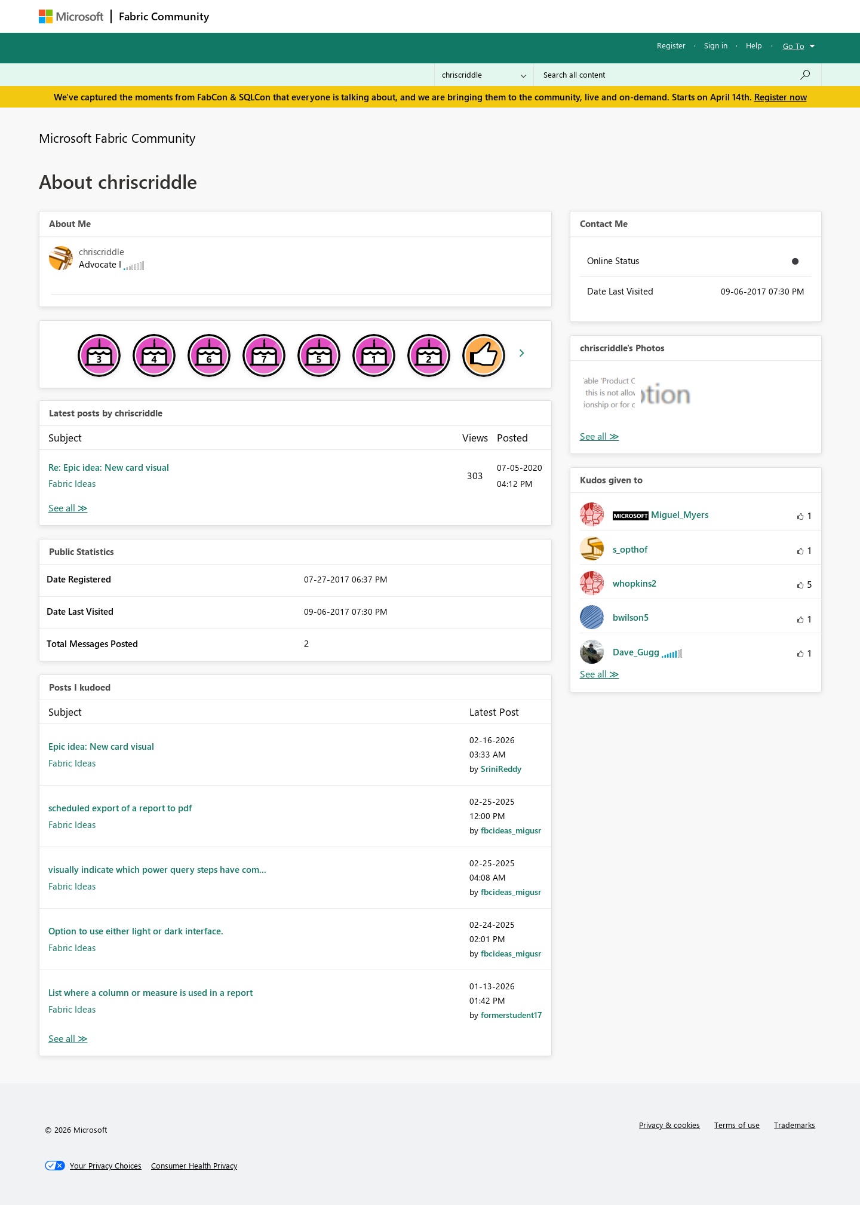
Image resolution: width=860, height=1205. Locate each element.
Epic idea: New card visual (101, 746)
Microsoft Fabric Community (117, 137)
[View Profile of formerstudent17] (511, 1014)
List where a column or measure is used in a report (150, 992)
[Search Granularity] (484, 74)
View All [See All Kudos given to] (599, 674)
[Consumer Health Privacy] (194, 1165)
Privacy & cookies (669, 1125)
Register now (780, 97)
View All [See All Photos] (599, 436)
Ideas (337, 16)
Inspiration (289, 16)
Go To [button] (793, 46)
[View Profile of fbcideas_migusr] (511, 830)
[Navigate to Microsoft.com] (71, 16)
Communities (390, 16)
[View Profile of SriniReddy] (501, 768)
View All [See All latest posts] (68, 508)
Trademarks (794, 1125)
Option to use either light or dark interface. (135, 931)
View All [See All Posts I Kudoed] (68, 1038)
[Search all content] (677, 74)
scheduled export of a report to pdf (120, 808)
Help (754, 45)
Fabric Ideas (72, 483)
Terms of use (737, 1125)
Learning (490, 16)
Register (671, 45)
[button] (609, 399)
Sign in (715, 45)
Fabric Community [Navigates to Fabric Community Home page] (164, 16)
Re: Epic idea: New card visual (108, 467)
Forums (236, 16)
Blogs (444, 16)
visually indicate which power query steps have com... (157, 869)
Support (541, 16)
